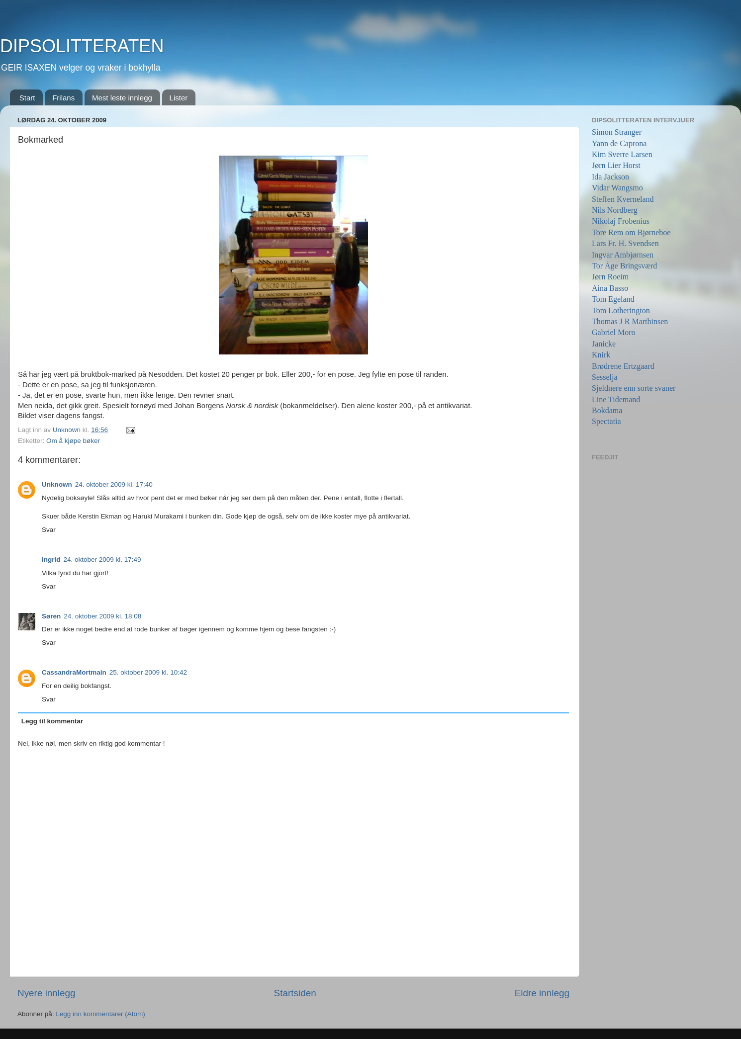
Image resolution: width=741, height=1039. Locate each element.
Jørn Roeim (610, 276)
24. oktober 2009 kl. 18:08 (102, 616)
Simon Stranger (617, 132)
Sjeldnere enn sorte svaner (633, 388)
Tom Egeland (613, 299)
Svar (49, 529)
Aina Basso (610, 288)
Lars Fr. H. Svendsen (625, 243)
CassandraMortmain (74, 672)
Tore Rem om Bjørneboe (631, 232)
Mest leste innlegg (122, 97)
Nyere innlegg (46, 993)
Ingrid (51, 559)
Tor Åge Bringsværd (624, 265)
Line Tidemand (616, 399)
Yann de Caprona (619, 143)
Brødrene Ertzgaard (623, 366)
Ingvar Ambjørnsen (622, 255)
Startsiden (295, 993)
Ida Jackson (610, 177)
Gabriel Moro (614, 332)
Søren (51, 616)
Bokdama (607, 410)
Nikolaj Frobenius (620, 221)
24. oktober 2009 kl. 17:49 (102, 559)
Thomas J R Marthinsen (630, 321)
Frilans (63, 97)
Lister (179, 97)
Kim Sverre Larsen (622, 154)
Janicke (604, 344)
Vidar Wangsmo (617, 187)
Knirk (601, 354)
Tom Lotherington (621, 310)
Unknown (57, 484)
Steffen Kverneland (623, 199)
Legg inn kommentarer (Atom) (100, 1014)
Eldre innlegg (542, 993)
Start (27, 97)
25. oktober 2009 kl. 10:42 (148, 672)
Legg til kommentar (52, 721)
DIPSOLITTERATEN (82, 46)
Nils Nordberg (615, 210)
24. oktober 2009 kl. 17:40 (114, 484)
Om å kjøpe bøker (73, 440)
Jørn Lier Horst (616, 165)
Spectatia (606, 421)
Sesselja (605, 377)
